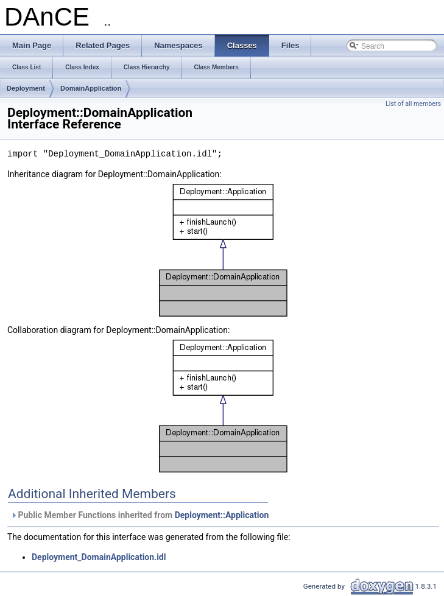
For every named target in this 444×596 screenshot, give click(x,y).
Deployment (26, 88)
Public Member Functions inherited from (139, 515)
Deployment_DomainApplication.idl (99, 557)
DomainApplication (90, 88)
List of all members (413, 104)
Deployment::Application (222, 515)
